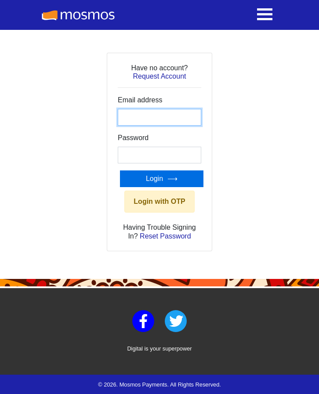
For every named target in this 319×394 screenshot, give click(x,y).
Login (154, 178)
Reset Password (165, 236)
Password (133, 137)
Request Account (159, 76)
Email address (140, 100)
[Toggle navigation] (264, 15)
